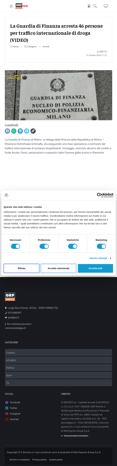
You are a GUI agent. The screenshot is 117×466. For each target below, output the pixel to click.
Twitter (11, 408)
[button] (96, 6)
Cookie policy (56, 459)
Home (14, 46)
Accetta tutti (95, 268)
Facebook (12, 402)
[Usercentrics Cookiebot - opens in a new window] (99, 195)
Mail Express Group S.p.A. (87, 452)
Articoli (46, 46)
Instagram (13, 413)
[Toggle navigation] (11, 6)
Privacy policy (39, 459)
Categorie (30, 46)
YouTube (12, 419)
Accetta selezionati (58, 268)
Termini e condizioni (19, 459)
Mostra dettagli (98, 258)
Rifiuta (21, 268)
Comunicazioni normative (74, 436)
